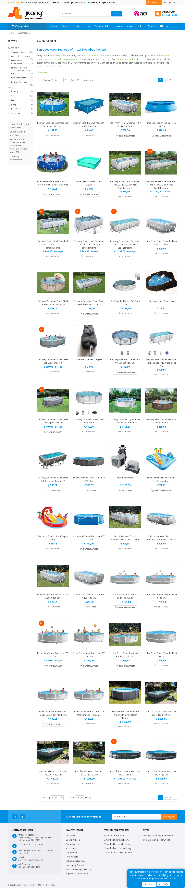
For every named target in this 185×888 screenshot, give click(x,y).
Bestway (104, 55)
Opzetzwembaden (22, 52)
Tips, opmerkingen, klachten (79, 869)
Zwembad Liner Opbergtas (161, 301)
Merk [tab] (11, 88)
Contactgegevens (74, 844)
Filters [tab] (12, 41)
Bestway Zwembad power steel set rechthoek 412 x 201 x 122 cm (161, 362)
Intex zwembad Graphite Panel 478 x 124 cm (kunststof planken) (125, 714)
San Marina (22, 113)
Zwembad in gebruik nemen (117, 844)
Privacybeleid (72, 856)
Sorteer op (46, 80)
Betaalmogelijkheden (158, 26)
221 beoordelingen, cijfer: (34, 2)
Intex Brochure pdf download (156, 839)
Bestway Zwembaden (22, 82)
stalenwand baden (125, 58)
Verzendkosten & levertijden (129, 26)
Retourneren (71, 852)
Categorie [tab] (13, 48)
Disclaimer (71, 835)
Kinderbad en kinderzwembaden (22, 62)
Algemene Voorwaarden (77, 873)
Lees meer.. (43, 72)
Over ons (66, 26)
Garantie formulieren (114, 835)
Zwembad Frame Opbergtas (89, 359)
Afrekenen (169, 2)
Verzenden (71, 848)
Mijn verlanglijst (164, 2)
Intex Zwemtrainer (125, 477)
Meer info (163, 884)
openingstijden (32, 866)
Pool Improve (22, 108)
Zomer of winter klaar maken (118, 852)
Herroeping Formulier (76, 865)
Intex (93, 55)
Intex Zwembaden (22, 77)
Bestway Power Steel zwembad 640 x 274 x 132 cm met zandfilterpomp (125, 244)
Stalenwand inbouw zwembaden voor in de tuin (22, 71)
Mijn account (155, 2)
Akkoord (149, 884)
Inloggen (174, 2)
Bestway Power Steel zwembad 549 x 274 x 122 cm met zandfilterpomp (53, 244)
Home (54, 26)
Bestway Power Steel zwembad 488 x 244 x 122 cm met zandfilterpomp (125, 184)
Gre (88, 55)
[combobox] (86, 13)
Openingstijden (102, 26)
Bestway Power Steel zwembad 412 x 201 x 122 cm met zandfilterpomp (89, 244)
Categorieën (22, 26)
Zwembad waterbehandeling (117, 848)
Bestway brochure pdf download (158, 835)
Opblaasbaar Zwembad (22, 56)
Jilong (22, 104)
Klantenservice (83, 26)
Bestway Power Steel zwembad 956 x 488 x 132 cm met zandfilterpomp (161, 184)
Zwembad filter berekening (116, 839)
